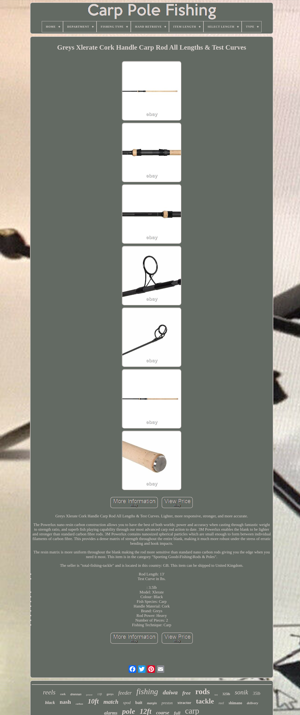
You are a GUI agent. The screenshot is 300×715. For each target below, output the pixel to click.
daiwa (170, 692)
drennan (75, 694)
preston (166, 703)
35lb (256, 693)
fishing (147, 691)
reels (49, 692)
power (89, 694)
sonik (241, 692)
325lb (226, 694)
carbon (79, 703)
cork (63, 694)
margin (152, 703)
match (110, 702)
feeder (124, 693)
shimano (235, 703)
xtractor (184, 702)
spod (127, 702)
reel (221, 703)
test (216, 694)
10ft (93, 701)
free (186, 693)
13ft (99, 694)
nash (65, 702)
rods (202, 691)
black (50, 702)
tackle (205, 701)
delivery (252, 703)
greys (110, 694)
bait (138, 702)
